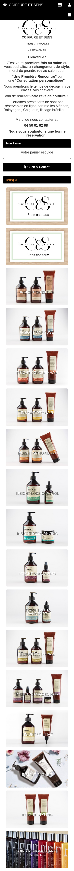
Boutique (11, 179)
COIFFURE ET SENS (23, 5)
